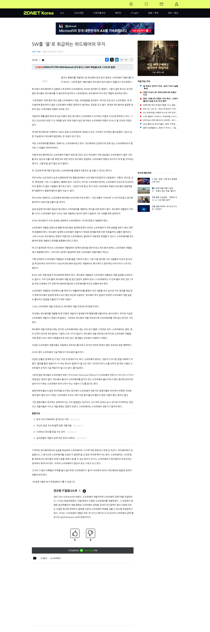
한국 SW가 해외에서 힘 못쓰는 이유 (52, 419)
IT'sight (134, 13)
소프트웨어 (56, 558)
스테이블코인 (99, 13)
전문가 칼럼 (36, 52)
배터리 (118, 13)
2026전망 (79, 13)
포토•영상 (173, 13)
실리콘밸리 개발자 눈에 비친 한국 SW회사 (55, 438)
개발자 (44, 558)
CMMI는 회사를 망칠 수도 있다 (50, 432)
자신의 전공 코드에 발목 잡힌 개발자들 (54, 425)
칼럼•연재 (153, 13)
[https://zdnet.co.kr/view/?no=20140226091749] (107, 60)
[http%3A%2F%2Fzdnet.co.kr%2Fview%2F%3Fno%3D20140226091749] (117, 60)
